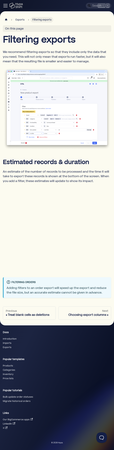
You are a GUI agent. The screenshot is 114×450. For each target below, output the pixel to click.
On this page (14, 29)
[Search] (98, 5)
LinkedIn (9, 424)
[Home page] (6, 19)
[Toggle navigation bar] (5, 5)
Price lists (8, 378)
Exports (7, 347)
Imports (7, 343)
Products (8, 365)
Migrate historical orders (16, 401)
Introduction (10, 338)
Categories (9, 370)
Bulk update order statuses (18, 396)
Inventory (8, 374)
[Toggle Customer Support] (101, 437)
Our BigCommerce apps (18, 419)
